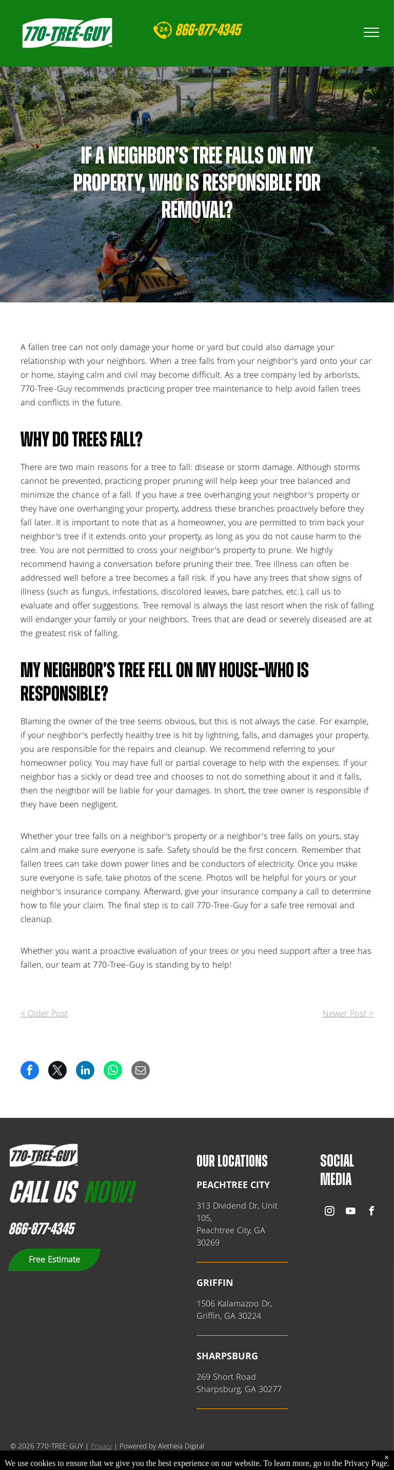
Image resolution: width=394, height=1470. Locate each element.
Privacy (101, 1446)
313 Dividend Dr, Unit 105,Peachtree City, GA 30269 (237, 1224)
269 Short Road (226, 1377)
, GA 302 (256, 1389)
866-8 (189, 30)
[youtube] (350, 1212)
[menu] (371, 32)
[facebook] (371, 1212)
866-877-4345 (40, 1229)
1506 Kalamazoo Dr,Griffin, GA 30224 (234, 1310)
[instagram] (329, 1212)
